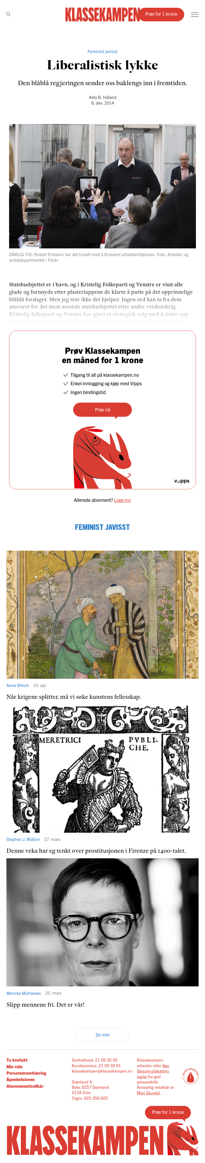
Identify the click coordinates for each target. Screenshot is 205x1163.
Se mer (103, 1034)
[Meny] (195, 14)
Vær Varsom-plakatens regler (153, 1071)
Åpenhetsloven (20, 1079)
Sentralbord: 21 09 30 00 (94, 1059)
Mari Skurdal (148, 1092)
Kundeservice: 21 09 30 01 (96, 1065)
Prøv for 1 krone (161, 14)
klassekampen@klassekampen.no (102, 1070)
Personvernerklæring (26, 1072)
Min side (14, 1066)
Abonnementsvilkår (25, 1086)
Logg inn (122, 500)
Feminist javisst (102, 51)
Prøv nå (102, 409)
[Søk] (8, 14)
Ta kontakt (16, 1059)
